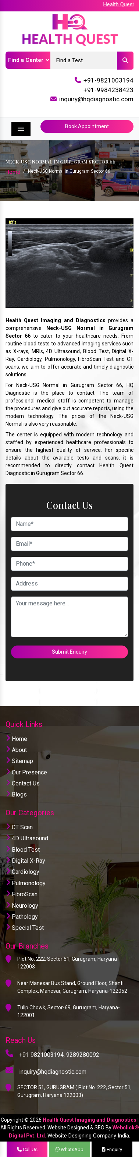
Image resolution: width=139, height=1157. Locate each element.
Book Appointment (87, 126)
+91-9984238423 (108, 90)
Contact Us (23, 783)
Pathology (22, 916)
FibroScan (22, 894)
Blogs (16, 794)
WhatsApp (69, 1149)
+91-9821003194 (108, 80)
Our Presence (26, 772)
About (16, 749)
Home (13, 172)
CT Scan (19, 827)
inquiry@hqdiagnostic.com (96, 99)
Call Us (27, 1149)
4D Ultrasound (27, 838)
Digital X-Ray (25, 860)
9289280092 (82, 1054)
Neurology (22, 905)
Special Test (25, 927)
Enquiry (112, 1149)
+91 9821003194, (42, 1054)
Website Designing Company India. (88, 1135)
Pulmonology (26, 883)
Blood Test (23, 849)
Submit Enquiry (69, 652)
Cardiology (22, 871)
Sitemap (19, 760)
